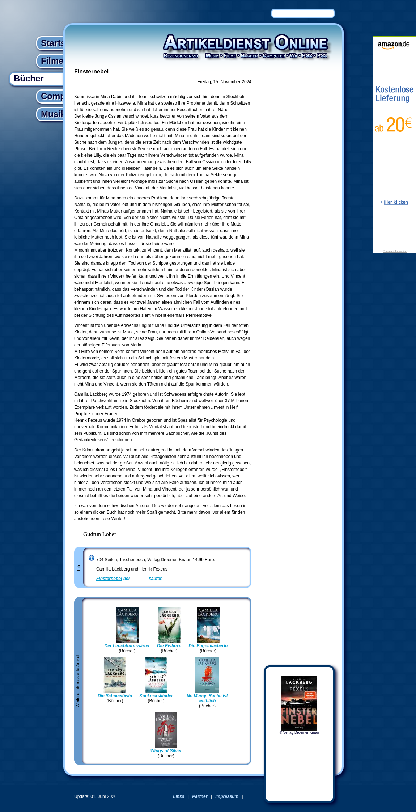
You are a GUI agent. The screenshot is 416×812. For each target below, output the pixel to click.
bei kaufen (129, 578)
